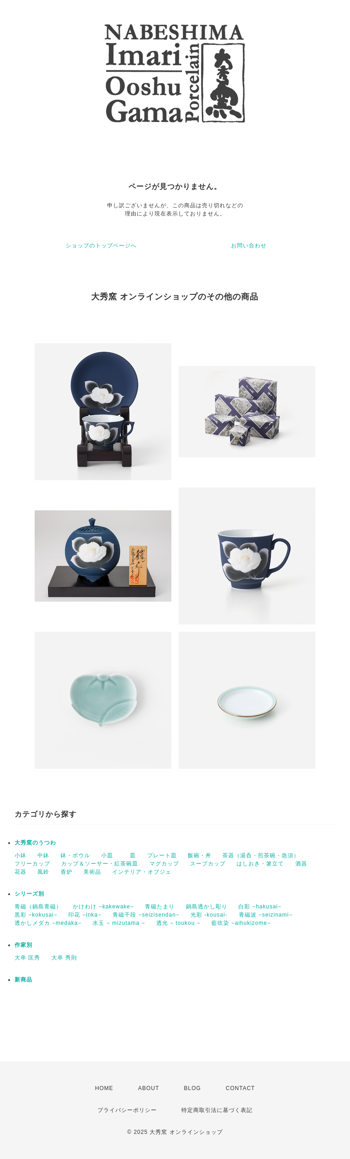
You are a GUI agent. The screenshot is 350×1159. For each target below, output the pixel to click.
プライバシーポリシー (127, 1110)
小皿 (110, 855)
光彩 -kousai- (208, 915)
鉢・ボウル (75, 855)
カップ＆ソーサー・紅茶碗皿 (99, 863)
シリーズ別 (29, 894)
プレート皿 (162, 855)
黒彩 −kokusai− (36, 915)
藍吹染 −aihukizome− (241, 923)
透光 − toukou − (178, 923)
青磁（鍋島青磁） (38, 906)
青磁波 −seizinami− (266, 915)
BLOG (192, 1088)
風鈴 (43, 872)
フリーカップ (32, 863)
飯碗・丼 (199, 855)
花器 (20, 872)
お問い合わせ (249, 245)
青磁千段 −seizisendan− (146, 915)
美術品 (92, 872)
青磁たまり (160, 906)
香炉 (66, 872)
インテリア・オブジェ (141, 872)
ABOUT (148, 1088)
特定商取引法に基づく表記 (216, 1110)
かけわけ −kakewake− (103, 906)
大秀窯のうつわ (35, 842)
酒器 (301, 863)
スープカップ (208, 863)
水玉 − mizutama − (119, 923)
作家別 (23, 945)
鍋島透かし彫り (206, 906)
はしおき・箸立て (260, 863)
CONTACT (240, 1088)
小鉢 (20, 855)
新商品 (23, 979)
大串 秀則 (64, 957)
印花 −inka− (84, 915)
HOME (104, 1088)
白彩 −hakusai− (260, 906)
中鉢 (43, 855)
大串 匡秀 (27, 957)
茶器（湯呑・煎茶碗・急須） (260, 855)
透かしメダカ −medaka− (48, 923)
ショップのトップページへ (101, 245)
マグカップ (164, 863)
